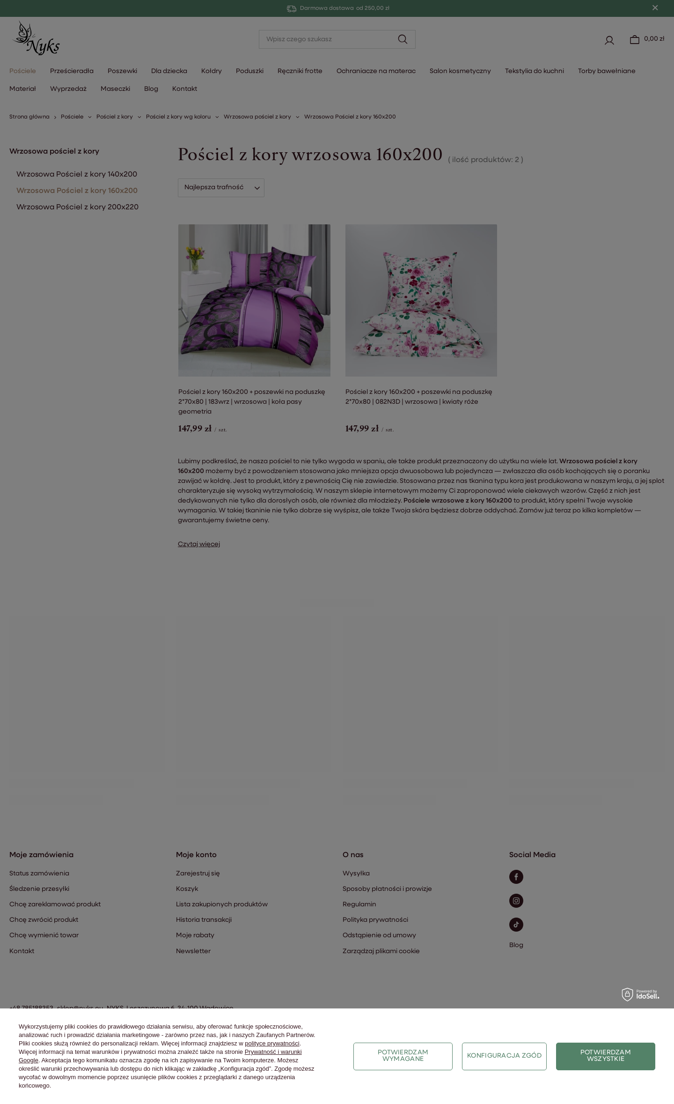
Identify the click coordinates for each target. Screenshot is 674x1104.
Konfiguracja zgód (504, 1056)
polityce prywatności (272, 1043)
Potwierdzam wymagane (403, 1056)
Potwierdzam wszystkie (605, 1056)
